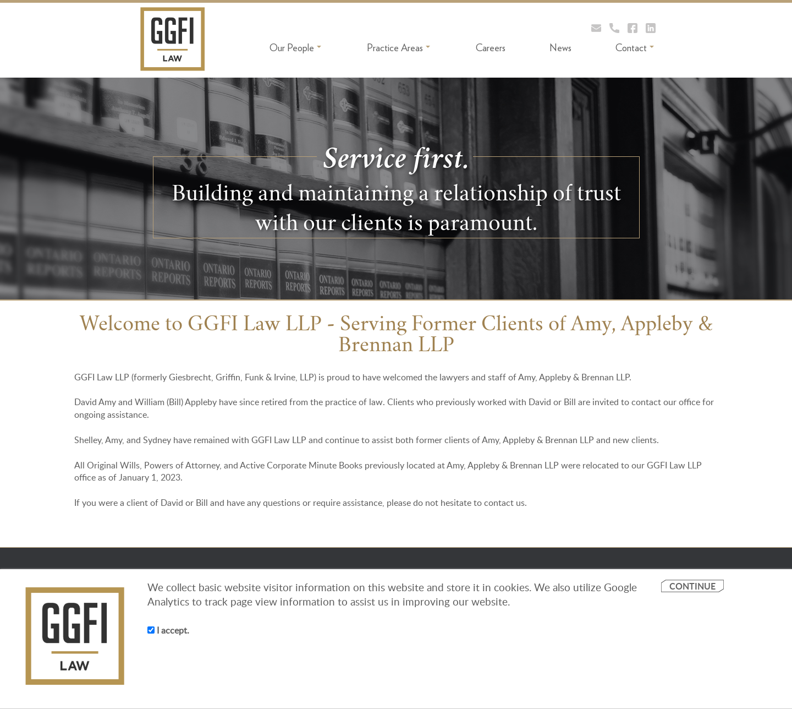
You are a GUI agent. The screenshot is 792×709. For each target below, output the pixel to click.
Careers (490, 47)
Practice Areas (398, 47)
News (560, 47)
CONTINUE (692, 586)
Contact (634, 47)
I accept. (168, 630)
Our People (295, 47)
